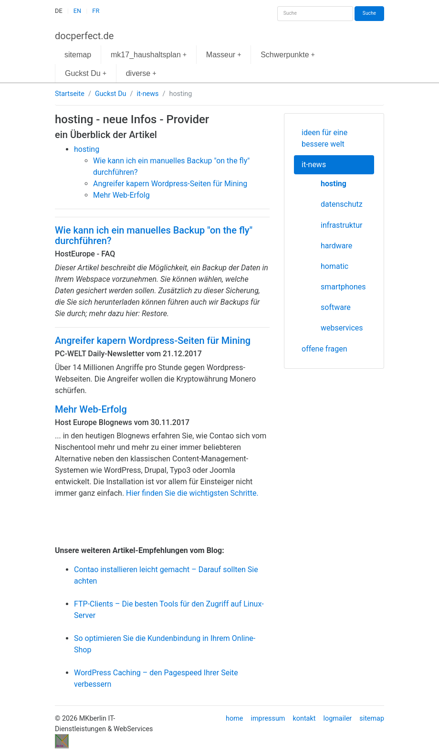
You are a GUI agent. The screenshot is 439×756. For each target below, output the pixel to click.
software (336, 307)
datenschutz (342, 204)
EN (77, 10)
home (234, 718)
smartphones (343, 286)
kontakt (304, 718)
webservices (342, 327)
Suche (369, 13)
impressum (268, 718)
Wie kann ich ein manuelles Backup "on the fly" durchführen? (153, 235)
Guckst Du (85, 73)
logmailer (337, 718)
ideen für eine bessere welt (324, 138)
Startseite (69, 94)
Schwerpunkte (288, 54)
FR (95, 10)
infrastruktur (341, 225)
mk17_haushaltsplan (149, 54)
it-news (147, 94)
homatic (334, 266)
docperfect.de (84, 36)
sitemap (77, 55)
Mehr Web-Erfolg (91, 409)
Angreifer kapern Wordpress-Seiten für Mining (153, 340)
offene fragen (324, 348)
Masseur (223, 54)
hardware (336, 245)
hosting (333, 183)
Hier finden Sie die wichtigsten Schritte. (192, 493)
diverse (141, 73)
